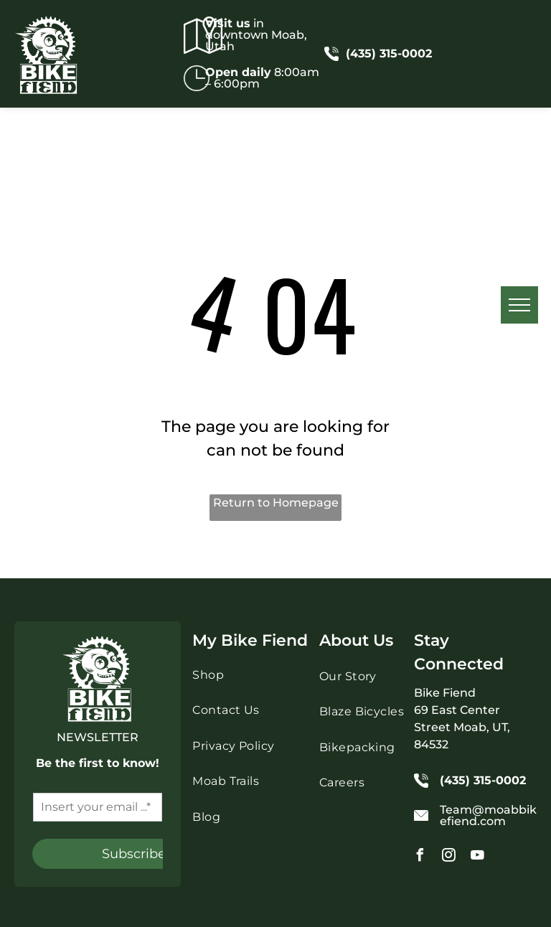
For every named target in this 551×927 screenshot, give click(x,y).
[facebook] (420, 857)
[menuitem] (253, 677)
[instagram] (449, 857)
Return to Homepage (276, 502)
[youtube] (478, 857)
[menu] (519, 305)
